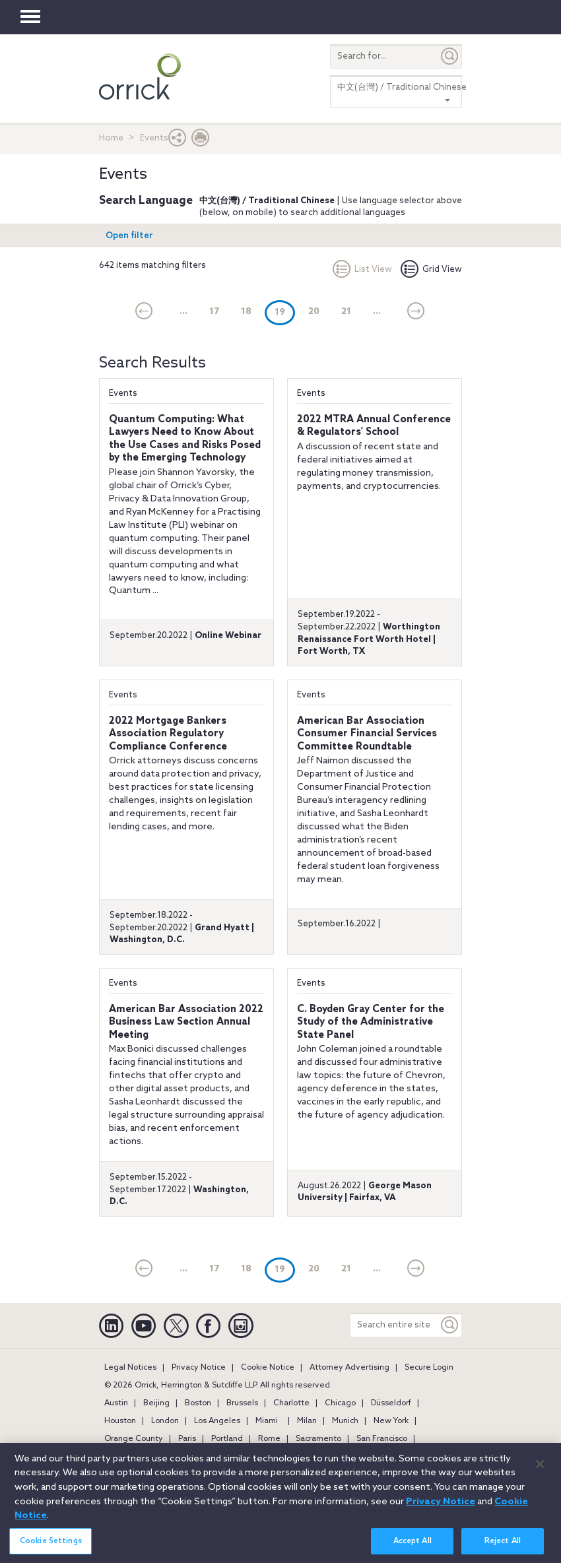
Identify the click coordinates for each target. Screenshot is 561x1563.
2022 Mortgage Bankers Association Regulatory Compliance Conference (168, 734)
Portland (227, 1439)
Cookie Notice (267, 1367)
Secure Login (429, 1367)
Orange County (133, 1439)
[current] (144, 312)
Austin (116, 1403)
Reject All (502, 1547)
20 (313, 311)
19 (285, 311)
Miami (266, 1421)
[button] (177, 141)
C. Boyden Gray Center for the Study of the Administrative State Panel (370, 1022)
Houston (120, 1421)
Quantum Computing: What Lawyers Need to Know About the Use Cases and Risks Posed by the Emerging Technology (185, 439)
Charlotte (291, 1403)
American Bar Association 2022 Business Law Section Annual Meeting (186, 1022)
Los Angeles (217, 1421)
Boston (198, 1403)
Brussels (242, 1403)
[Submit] (450, 56)
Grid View (431, 269)
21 (346, 311)
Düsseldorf (391, 1403)
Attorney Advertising (349, 1367)
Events (123, 394)
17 (214, 311)
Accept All (412, 1547)
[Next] (416, 312)
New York (391, 1421)
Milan (307, 1421)
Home (111, 138)
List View (362, 269)
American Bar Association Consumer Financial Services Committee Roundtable (367, 734)
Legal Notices (130, 1367)
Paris (187, 1439)
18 (246, 311)
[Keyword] (450, 1325)
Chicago (340, 1403)
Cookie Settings (51, 1547)
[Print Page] (200, 141)
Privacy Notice (199, 1367)
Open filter (129, 236)
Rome (269, 1439)
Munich (345, 1421)
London (165, 1421)
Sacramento (318, 1439)
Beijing (156, 1403)
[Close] (539, 1470)
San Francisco (381, 1439)
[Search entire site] (394, 1325)
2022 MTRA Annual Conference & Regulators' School (374, 426)
